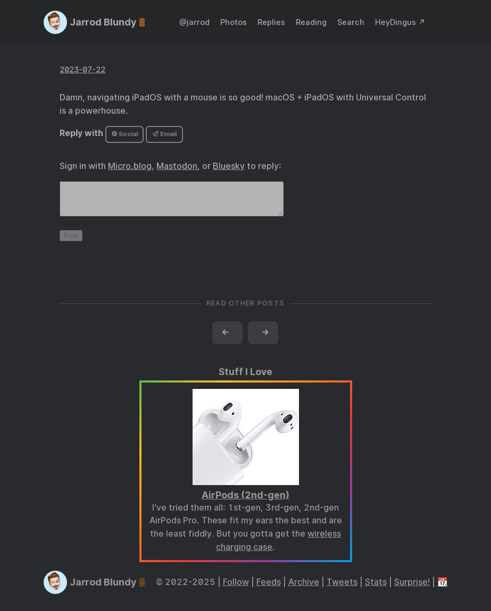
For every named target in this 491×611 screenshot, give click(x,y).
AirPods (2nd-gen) (245, 501)
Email (164, 134)
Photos (233, 22)
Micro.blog (130, 166)
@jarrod (194, 22)
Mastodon (176, 166)
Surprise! (412, 588)
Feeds (268, 588)
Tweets (342, 588)
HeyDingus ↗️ (400, 22)
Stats (376, 588)
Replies (271, 22)
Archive (303, 588)
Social (125, 134)
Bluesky (229, 166)
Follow (236, 588)
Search (350, 22)
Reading (311, 22)
